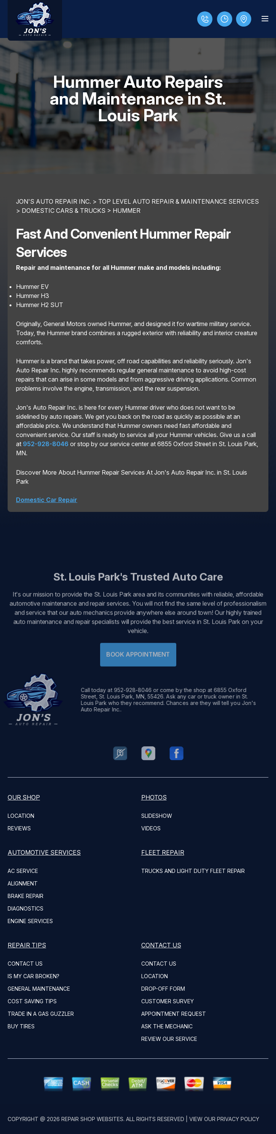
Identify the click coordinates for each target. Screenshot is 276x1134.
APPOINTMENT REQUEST (173, 1013)
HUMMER (126, 210)
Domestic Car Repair (46, 500)
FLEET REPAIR (162, 852)
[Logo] (35, 20)
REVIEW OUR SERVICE (169, 1039)
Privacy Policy (238, 1119)
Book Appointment (138, 664)
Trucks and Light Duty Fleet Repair (193, 871)
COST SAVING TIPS (32, 1001)
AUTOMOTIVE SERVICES (44, 852)
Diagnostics (25, 908)
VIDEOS (151, 828)
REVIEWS (19, 828)
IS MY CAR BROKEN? (33, 976)
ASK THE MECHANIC (167, 1026)
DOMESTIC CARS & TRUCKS (63, 210)
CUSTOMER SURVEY (167, 1001)
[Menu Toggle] (265, 18)
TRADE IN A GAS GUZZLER (41, 1013)
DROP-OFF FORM (163, 988)
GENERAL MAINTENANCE (39, 988)
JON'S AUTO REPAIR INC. (53, 201)
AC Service (23, 871)
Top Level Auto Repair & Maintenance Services (178, 201)
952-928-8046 (46, 444)
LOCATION (21, 815)
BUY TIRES (21, 1026)
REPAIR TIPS (27, 945)
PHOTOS (154, 797)
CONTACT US (25, 963)
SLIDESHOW (156, 815)
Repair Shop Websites (92, 1119)
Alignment (23, 883)
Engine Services (30, 921)
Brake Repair (25, 896)
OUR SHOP (24, 797)
